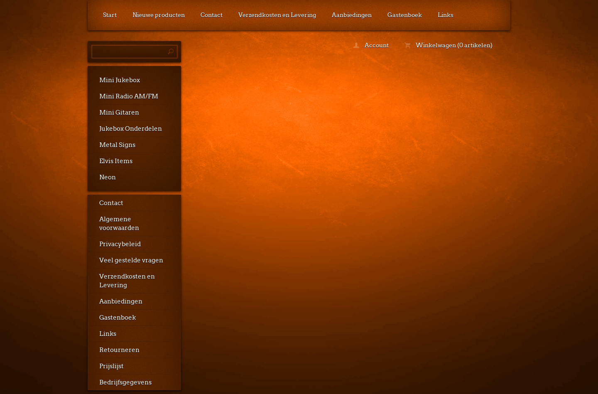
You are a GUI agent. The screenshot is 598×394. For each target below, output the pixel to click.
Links (445, 15)
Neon (107, 177)
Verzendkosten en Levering (277, 15)
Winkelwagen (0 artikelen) (448, 45)
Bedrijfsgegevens (125, 382)
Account (371, 45)
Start (110, 15)
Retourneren (119, 350)
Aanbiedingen (352, 15)
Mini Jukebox (119, 80)
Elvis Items (115, 161)
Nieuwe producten (158, 15)
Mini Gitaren (119, 112)
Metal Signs (117, 145)
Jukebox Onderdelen (130, 128)
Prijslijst (111, 366)
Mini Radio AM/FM (128, 96)
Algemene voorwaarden (119, 223)
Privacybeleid (120, 244)
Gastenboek (404, 15)
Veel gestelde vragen (131, 260)
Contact (212, 15)
